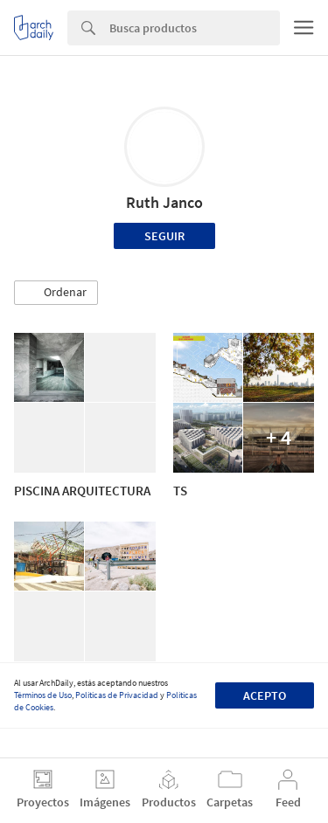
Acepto (264, 695)
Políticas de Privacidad (116, 695)
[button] (56, 292)
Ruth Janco (164, 202)
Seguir (164, 236)
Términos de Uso (43, 695)
